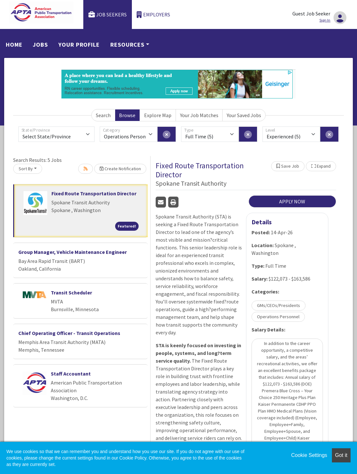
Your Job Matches (199, 115)
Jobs (40, 44)
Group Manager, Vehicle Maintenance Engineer (72, 252)
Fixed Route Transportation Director (93, 193)
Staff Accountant (71, 373)
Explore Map (157, 115)
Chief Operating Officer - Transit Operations (69, 333)
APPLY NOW (292, 201)
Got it (341, 455)
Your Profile (79, 44)
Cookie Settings (309, 455)
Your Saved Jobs (244, 115)
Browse (127, 115)
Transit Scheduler (71, 292)
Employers (153, 15)
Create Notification (120, 169)
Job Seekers (107, 15)
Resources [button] (127, 44)
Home (14, 44)
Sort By (26, 169)
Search (103, 115)
